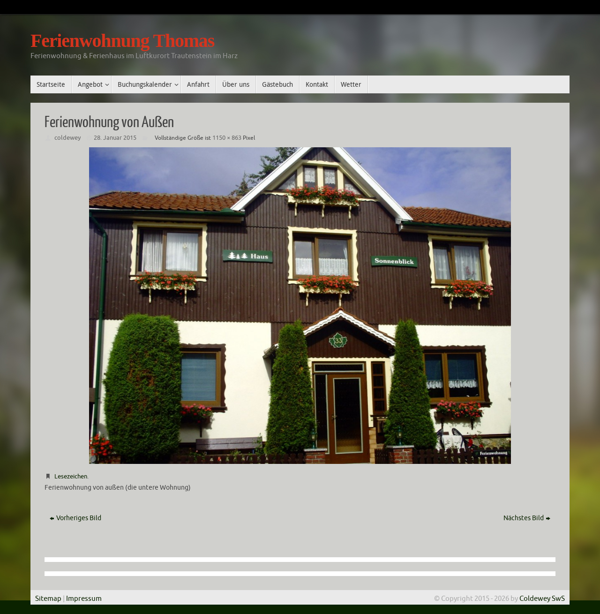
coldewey (67, 138)
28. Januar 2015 (115, 138)
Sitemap (48, 598)
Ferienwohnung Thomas (122, 40)
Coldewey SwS (541, 598)
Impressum (84, 598)
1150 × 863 (226, 138)
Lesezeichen (70, 476)
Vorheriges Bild (75, 518)
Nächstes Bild (526, 518)
